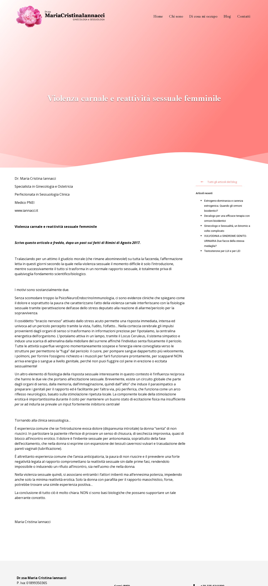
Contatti (243, 16)
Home (158, 16)
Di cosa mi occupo (203, 16)
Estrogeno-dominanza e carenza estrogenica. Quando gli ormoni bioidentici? (223, 205)
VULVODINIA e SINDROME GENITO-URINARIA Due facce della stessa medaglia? (225, 240)
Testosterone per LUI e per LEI (222, 251)
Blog (227, 16)
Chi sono (176, 16)
